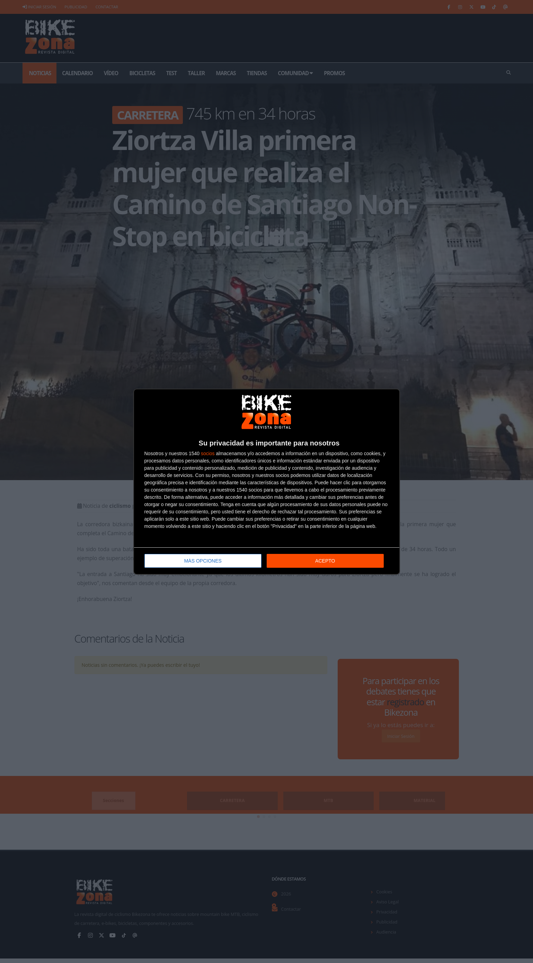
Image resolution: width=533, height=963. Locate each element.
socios (208, 453)
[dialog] (266, 482)
